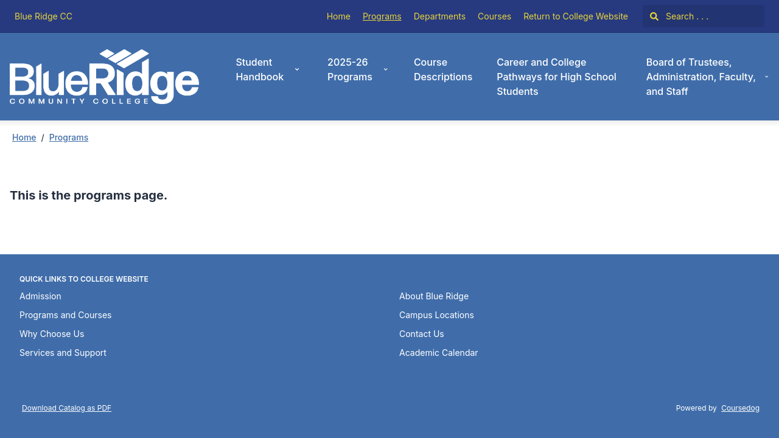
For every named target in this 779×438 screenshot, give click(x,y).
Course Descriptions (443, 69)
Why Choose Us (51, 333)
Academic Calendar (438, 352)
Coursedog (740, 407)
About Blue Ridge (434, 296)
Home (339, 16)
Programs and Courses (65, 315)
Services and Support (63, 352)
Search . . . (679, 16)
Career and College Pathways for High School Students (557, 76)
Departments (440, 16)
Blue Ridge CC (43, 16)
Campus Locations (436, 315)
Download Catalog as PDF (66, 407)
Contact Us (421, 333)
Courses (494, 16)
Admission (40, 296)
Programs (382, 16)
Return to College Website (575, 16)
